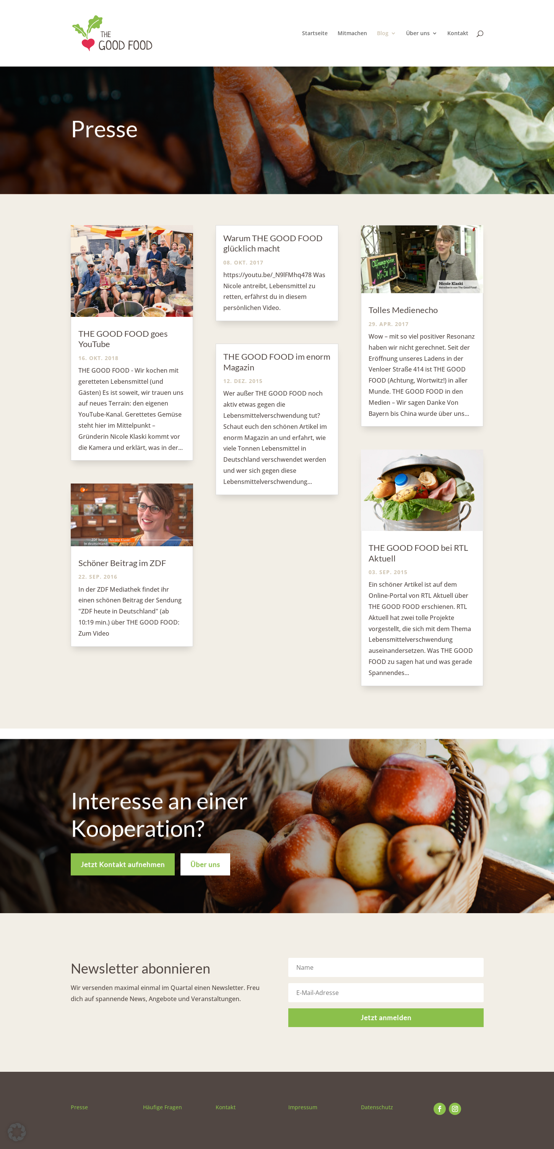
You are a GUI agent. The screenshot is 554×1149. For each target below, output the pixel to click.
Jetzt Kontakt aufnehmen (123, 873)
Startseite (315, 34)
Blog (382, 34)
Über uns (418, 34)
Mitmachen (352, 34)
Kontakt (457, 34)
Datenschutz (377, 1107)
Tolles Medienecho (403, 310)
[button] (17, 1132)
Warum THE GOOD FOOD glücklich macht (273, 243)
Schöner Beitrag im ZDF (122, 563)
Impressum (302, 1107)
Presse (79, 1107)
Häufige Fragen (162, 1107)
